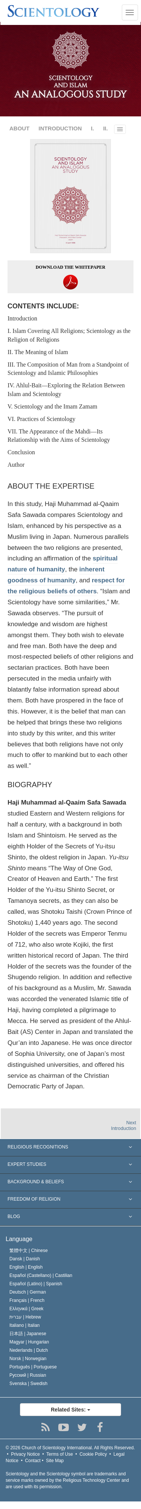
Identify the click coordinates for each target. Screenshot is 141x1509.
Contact (33, 1460)
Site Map (55, 1460)
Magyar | (29, 1342)
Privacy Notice (25, 1454)
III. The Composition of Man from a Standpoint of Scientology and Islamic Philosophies (68, 368)
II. (105, 128)
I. (92, 128)
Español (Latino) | (35, 1283)
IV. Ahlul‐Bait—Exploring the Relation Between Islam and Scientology (66, 389)
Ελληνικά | (26, 1308)
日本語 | (27, 1333)
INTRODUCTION (60, 128)
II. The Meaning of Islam (38, 352)
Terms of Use (59, 1454)
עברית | (25, 1317)
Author (16, 464)
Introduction (22, 318)
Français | (26, 1300)
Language (19, 1239)
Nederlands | (28, 1350)
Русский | (27, 1375)
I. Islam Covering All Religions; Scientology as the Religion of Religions (69, 335)
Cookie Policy (93, 1454)
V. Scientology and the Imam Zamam (52, 406)
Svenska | (28, 1383)
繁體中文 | (28, 1250)
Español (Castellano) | (40, 1275)
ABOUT (19, 128)
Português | (33, 1367)
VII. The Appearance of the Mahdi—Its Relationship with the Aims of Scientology (59, 435)
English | (26, 1267)
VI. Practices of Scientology (41, 419)
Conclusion (21, 452)
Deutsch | (27, 1292)
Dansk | (24, 1258)
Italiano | (24, 1325)
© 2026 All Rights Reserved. (70, 1447)
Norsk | (28, 1358)
